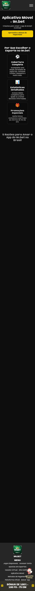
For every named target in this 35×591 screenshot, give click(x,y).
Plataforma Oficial (12, 580)
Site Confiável (24, 570)
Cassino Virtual (11, 570)
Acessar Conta (25, 563)
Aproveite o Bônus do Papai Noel (17, 34)
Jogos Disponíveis (10, 563)
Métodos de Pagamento (17, 577)
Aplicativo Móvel (17, 573)
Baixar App (25, 580)
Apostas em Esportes (17, 567)
